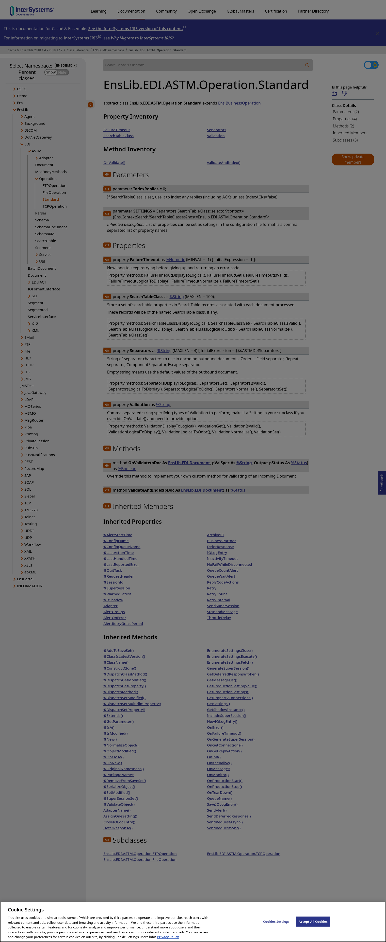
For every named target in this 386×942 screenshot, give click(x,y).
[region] (193, 922)
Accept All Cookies (313, 921)
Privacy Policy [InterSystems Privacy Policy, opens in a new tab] (168, 937)
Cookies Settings (276, 921)
